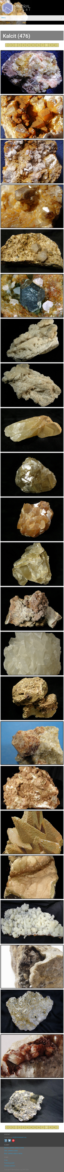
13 (27, 45)
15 (35, 45)
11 (19, 45)
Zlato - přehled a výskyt (11, 1150)
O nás (6, 1160)
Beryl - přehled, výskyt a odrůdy (13, 1153)
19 (50, 45)
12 (23, 45)
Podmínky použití (9, 1163)
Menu (3, 18)
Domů (8, 22)
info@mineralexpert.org (19, 1137)
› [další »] (57, 45)
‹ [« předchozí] (6, 45)
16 (38, 45)
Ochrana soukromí (9, 1166)
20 (54, 45)
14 (31, 45)
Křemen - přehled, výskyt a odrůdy (14, 1147)
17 (42, 45)
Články (25, 22)
